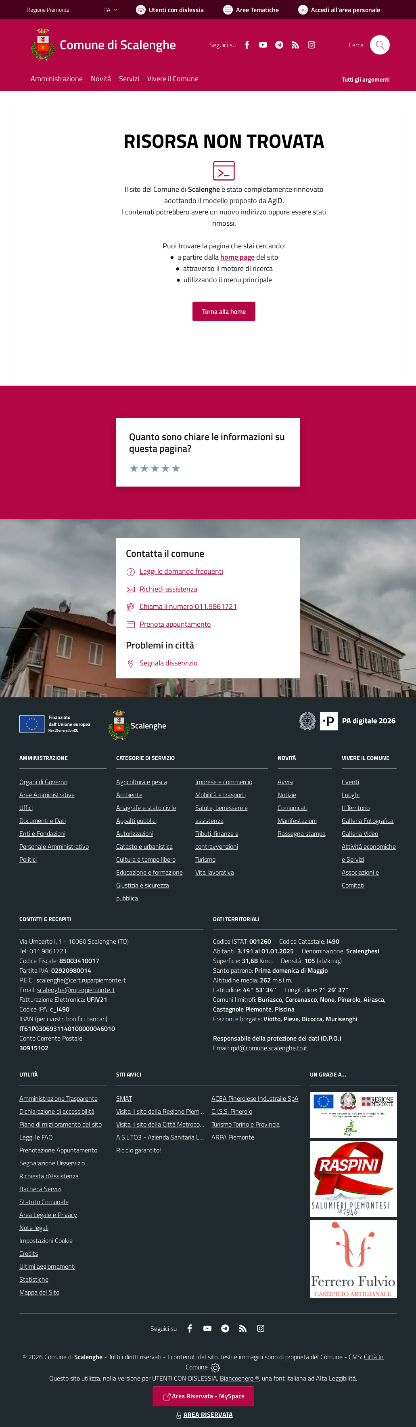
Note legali (33, 1227)
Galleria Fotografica (367, 820)
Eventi (350, 782)
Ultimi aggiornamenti (47, 1266)
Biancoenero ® (239, 1378)
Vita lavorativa (214, 872)
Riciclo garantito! (138, 1150)
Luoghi (351, 795)
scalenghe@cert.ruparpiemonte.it (81, 980)
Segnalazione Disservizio (52, 1163)
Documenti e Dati (42, 820)
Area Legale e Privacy (48, 1214)
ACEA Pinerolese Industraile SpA (255, 1098)
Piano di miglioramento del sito (60, 1124)
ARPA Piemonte (232, 1137)
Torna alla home (224, 311)
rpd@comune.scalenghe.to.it (269, 1048)
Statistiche (33, 1279)
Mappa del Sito (39, 1292)
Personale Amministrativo (54, 846)
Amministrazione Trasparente (58, 1098)
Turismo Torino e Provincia (245, 1124)
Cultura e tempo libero (146, 859)
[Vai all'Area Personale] (339, 9)
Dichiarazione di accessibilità (56, 1111)
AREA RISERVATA (203, 1414)
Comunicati (292, 807)
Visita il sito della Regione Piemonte (164, 1111)
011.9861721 (48, 951)
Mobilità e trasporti (220, 795)
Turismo (205, 859)
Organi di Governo (43, 782)
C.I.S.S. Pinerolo (231, 1111)
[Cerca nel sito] (379, 45)
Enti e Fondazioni (42, 833)
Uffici (26, 807)
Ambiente (129, 795)
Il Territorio (356, 807)
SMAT (124, 1098)
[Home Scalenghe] (106, 44)
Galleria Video (360, 833)
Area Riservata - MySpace (203, 1396)
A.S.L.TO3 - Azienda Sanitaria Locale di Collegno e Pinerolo (194, 1137)
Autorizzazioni (134, 833)
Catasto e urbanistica (144, 846)
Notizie (287, 795)
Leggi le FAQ (36, 1137)
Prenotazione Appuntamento (58, 1150)
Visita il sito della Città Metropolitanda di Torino (179, 1124)
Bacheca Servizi (40, 1189)
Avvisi (285, 782)
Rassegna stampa (302, 833)
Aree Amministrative (47, 795)
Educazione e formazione (149, 872)
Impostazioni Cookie (46, 1240)
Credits (28, 1253)
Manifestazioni (297, 820)
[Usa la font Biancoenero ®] (169, 9)
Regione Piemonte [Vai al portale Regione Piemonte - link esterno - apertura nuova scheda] (48, 9)
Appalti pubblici (136, 820)
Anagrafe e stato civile (146, 807)
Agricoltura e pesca (141, 782)
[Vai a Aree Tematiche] (250, 9)
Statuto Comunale (44, 1202)
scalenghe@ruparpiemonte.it (76, 990)
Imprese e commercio (223, 782)
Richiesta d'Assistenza (49, 1176)
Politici (28, 859)
